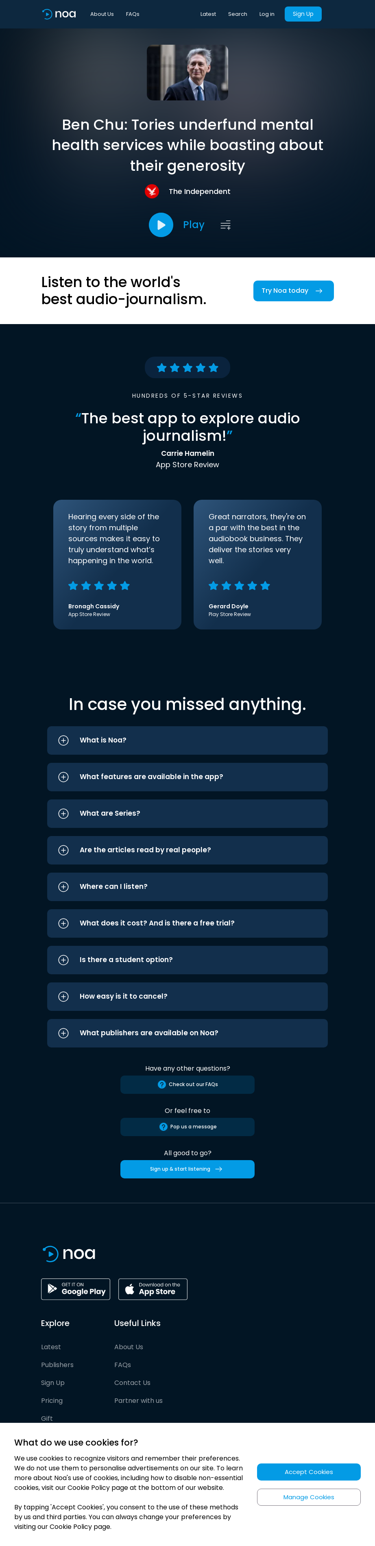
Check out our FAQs (187, 1084)
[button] (187, 740)
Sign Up (303, 14)
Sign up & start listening (187, 1169)
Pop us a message (188, 1127)
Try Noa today (294, 291)
